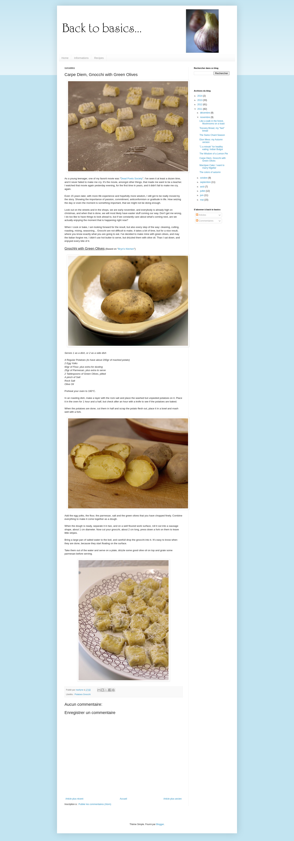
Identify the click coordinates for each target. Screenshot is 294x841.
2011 (200, 109)
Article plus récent (74, 798)
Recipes (99, 57)
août (202, 186)
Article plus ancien (173, 798)
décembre (205, 112)
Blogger (160, 824)
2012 (200, 104)
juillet (203, 191)
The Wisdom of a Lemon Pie (214, 153)
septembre (205, 182)
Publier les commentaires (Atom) (95, 804)
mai (202, 199)
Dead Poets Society (131, 178)
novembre (205, 117)
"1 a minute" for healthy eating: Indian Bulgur (211, 148)
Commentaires (204, 220)
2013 (200, 100)
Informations (81, 57)
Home (65, 57)
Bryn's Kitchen (126, 248)
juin (202, 195)
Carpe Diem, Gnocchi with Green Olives (213, 159)
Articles (201, 215)
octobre (204, 178)
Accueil (123, 798)
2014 (200, 96)
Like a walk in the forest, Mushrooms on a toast (212, 122)
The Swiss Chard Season (212, 135)
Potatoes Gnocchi (83, 694)
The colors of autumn (210, 172)
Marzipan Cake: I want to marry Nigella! (212, 166)
